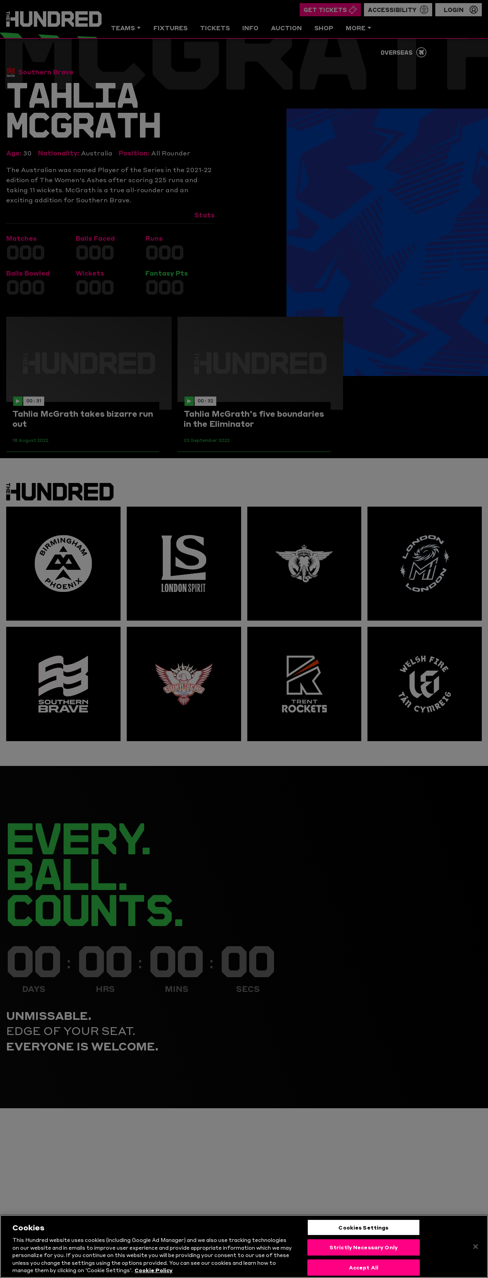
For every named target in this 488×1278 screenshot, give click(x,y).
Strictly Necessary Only (363, 1248)
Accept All (363, 1268)
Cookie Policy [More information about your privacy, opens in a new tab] (153, 1271)
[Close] (475, 1247)
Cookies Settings (363, 1228)
